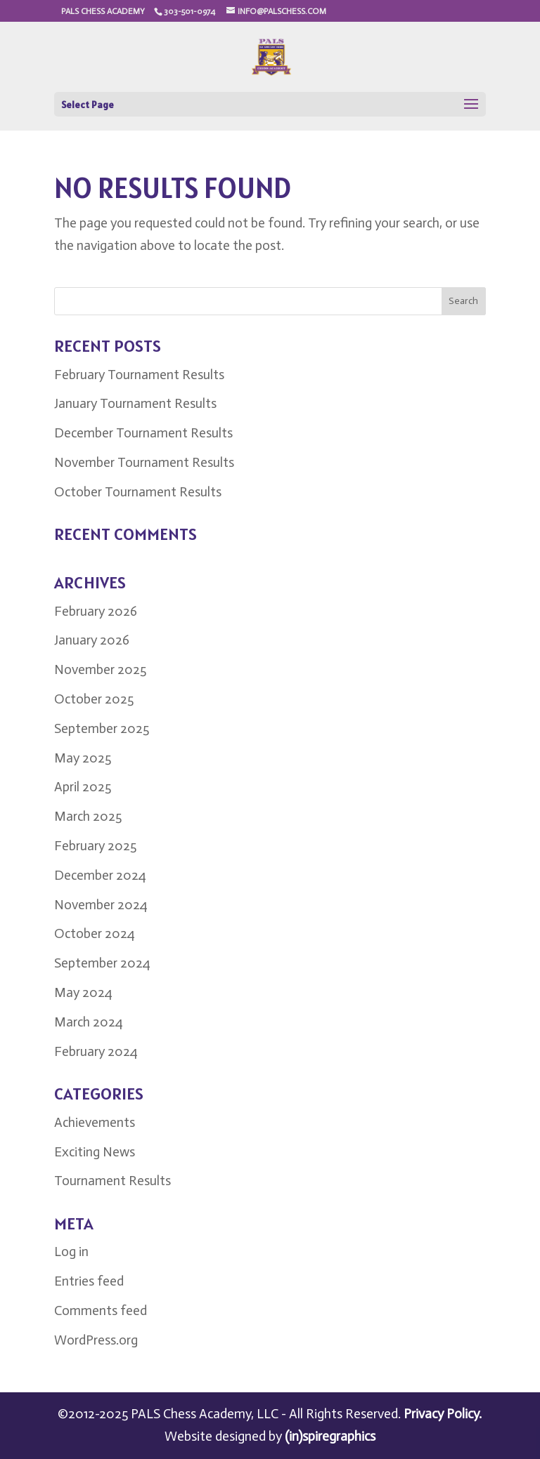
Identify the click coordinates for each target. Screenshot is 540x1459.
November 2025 (100, 669)
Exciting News (94, 1152)
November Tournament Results (144, 462)
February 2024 (96, 1051)
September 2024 (102, 963)
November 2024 (101, 905)
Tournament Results (112, 1181)
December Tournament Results (143, 433)
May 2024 (83, 992)
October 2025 (94, 699)
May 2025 (82, 758)
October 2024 (94, 933)
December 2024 (100, 875)
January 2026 (91, 640)
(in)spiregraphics (330, 1436)
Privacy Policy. (443, 1414)
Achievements (94, 1122)
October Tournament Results (137, 492)
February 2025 (95, 846)
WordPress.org (96, 1340)
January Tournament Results (135, 403)
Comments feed (100, 1310)
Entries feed (89, 1281)
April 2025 (82, 787)
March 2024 (88, 1022)
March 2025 (88, 816)
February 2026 (95, 611)
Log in (71, 1251)
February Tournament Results (139, 375)
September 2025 (101, 728)
